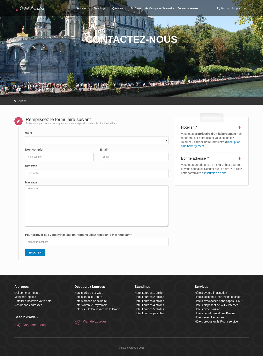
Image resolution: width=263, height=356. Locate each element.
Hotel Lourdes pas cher (149, 313)
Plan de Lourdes (95, 321)
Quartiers (119, 8)
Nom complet (34, 149)
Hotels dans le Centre (88, 296)
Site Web (31, 166)
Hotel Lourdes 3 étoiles (149, 301)
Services (83, 8)
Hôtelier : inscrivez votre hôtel (33, 301)
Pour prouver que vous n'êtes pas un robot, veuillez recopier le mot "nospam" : (79, 234)
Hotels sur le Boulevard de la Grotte (97, 309)
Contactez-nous (34, 325)
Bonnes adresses (188, 8)
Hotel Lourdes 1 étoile (149, 292)
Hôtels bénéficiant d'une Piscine (215, 313)
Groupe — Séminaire (159, 8)
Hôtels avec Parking (207, 309)
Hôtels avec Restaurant (210, 317)
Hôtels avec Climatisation (211, 292)
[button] (232, 8)
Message (31, 182)
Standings (101, 8)
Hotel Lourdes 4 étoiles (149, 305)
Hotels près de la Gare (89, 292)
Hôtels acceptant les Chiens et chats (218, 296)
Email (103, 149)
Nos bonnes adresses (28, 305)
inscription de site (215, 173)
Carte (135, 8)
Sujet (28, 133)
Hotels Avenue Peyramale (91, 305)
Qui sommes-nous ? (27, 292)
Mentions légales (25, 296)
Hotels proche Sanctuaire (91, 301)
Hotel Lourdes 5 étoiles (149, 309)
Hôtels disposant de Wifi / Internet (216, 305)
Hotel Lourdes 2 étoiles (149, 296)
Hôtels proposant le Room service (216, 321)
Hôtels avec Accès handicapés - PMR (219, 301)
